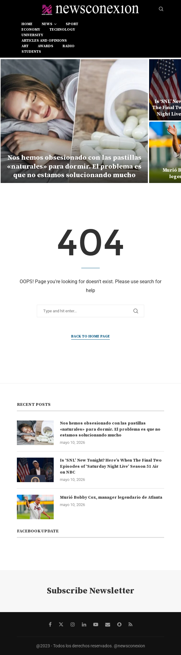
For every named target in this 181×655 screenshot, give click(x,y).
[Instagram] (73, 624)
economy (30, 29)
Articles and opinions (44, 40)
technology (62, 29)
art (25, 46)
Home (27, 24)
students (31, 51)
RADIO (69, 46)
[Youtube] (95, 624)
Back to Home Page (90, 336)
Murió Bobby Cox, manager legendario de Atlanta (111, 497)
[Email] (107, 624)
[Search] (161, 9)
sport (72, 24)
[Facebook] (50, 624)
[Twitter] (61, 624)
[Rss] (131, 624)
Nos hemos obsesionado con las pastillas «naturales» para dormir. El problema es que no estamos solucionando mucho (74, 166)
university (32, 35)
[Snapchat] (119, 624)
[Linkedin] (84, 624)
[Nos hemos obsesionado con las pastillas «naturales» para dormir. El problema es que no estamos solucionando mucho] (74, 121)
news (47, 24)
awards (45, 46)
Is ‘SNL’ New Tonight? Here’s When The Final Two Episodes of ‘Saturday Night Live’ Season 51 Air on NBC (111, 466)
